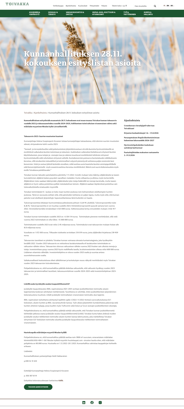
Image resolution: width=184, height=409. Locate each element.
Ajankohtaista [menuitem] (71, 6)
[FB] (92, 402)
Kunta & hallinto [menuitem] (148, 14)
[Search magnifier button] (155, 6)
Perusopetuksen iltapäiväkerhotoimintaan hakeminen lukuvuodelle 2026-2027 (141, 139)
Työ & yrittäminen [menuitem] (130, 14)
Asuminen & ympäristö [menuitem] (34, 14)
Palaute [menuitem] (104, 6)
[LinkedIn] (84, 402)
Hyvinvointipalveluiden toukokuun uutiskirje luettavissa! (138, 146)
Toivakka (28, 113)
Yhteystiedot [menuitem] (94, 6)
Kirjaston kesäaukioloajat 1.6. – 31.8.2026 (141, 133)
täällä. (60, 381)
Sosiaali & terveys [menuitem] (53, 14)
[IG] (100, 402)
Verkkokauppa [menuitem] (58, 6)
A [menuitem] (122, 6)
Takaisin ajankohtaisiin (38, 387)
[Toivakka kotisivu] (17, 4)
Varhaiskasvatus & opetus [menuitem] (75, 14)
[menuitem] (164, 6)
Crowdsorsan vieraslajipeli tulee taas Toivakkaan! (139, 127)
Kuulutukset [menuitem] (82, 6)
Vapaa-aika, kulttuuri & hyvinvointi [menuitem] (103, 14)
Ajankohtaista (40, 113)
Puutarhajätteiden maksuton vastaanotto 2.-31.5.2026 (141, 154)
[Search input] (143, 6)
